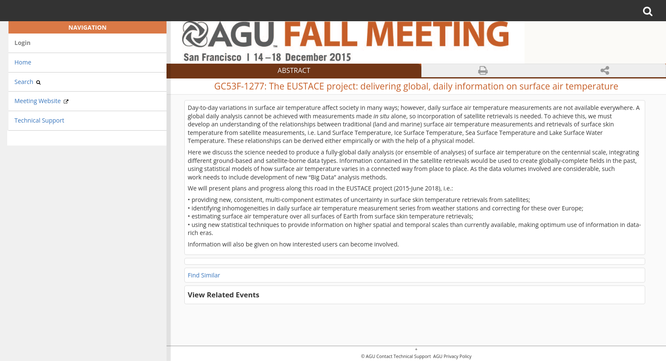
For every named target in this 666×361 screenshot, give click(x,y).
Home (22, 62)
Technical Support (39, 120)
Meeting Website (41, 101)
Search (27, 82)
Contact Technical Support (403, 356)
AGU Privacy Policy (451, 356)
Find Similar (204, 275)
